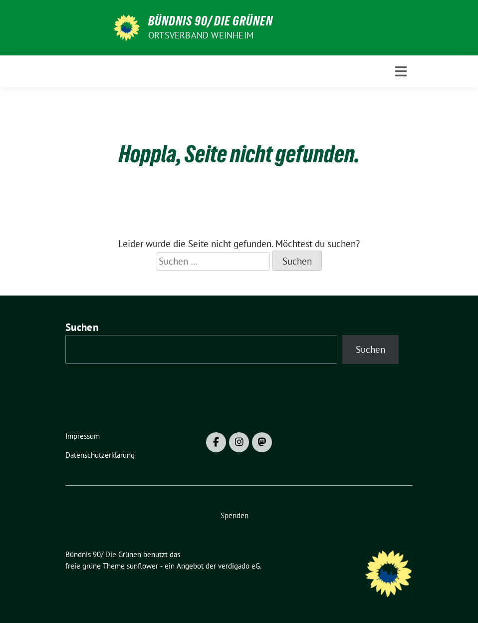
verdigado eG (239, 566)
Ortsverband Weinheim (200, 35)
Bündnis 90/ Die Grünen (210, 20)
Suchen (81, 327)
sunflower (142, 566)
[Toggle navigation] (401, 71)
